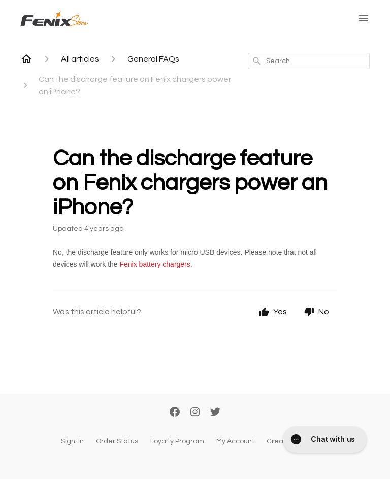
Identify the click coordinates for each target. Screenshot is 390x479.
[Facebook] (175, 413)
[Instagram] (195, 413)
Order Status (117, 441)
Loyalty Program (177, 441)
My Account (235, 441)
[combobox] (309, 61)
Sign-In (72, 441)
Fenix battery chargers (155, 264)
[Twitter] (215, 413)
